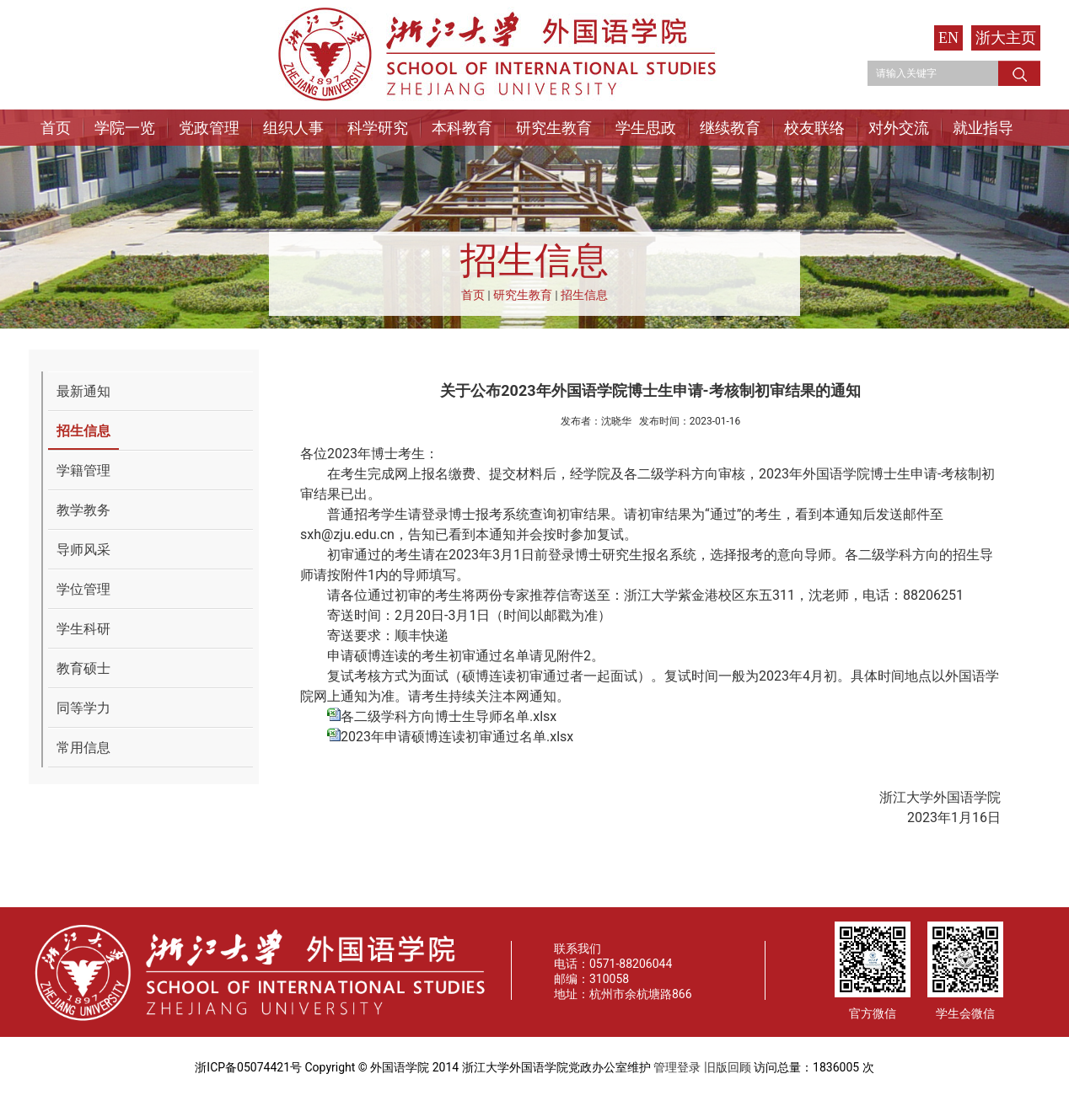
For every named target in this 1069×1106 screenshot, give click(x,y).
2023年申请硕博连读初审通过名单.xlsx (457, 737)
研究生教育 (554, 127)
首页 (55, 127)
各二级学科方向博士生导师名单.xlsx (448, 716)
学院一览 (124, 127)
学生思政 (645, 127)
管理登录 (677, 1067)
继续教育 (730, 127)
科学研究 (377, 127)
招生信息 (584, 295)
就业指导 (983, 127)
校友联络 (814, 127)
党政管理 (209, 127)
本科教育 (462, 127)
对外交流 (898, 127)
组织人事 (293, 127)
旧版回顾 (727, 1067)
